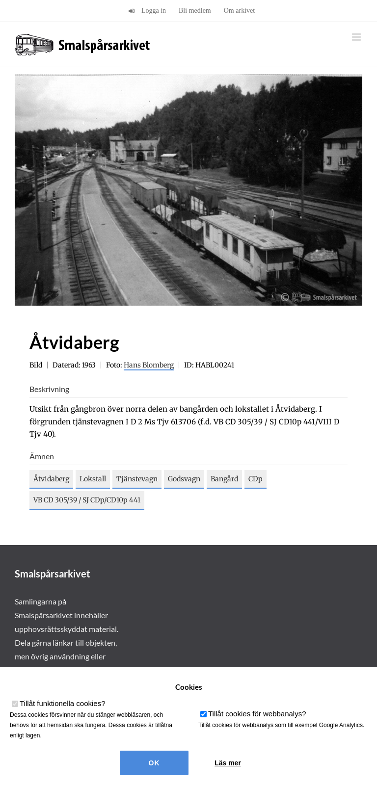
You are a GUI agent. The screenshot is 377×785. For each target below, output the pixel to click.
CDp (255, 478)
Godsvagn (184, 478)
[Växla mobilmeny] (357, 37)
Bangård (224, 478)
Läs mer (228, 763)
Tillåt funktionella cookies (63, 703)
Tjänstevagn (137, 478)
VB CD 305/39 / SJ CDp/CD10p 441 (86, 500)
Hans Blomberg (149, 365)
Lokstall (93, 478)
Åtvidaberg (51, 478)
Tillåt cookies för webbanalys (257, 713)
